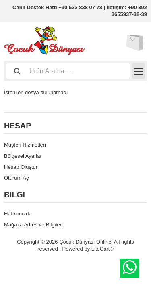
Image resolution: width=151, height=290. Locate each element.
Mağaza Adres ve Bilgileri (33, 225)
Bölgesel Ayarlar (23, 156)
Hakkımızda (18, 214)
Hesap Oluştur (20, 167)
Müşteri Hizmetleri (25, 145)
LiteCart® (102, 249)
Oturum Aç (16, 178)
